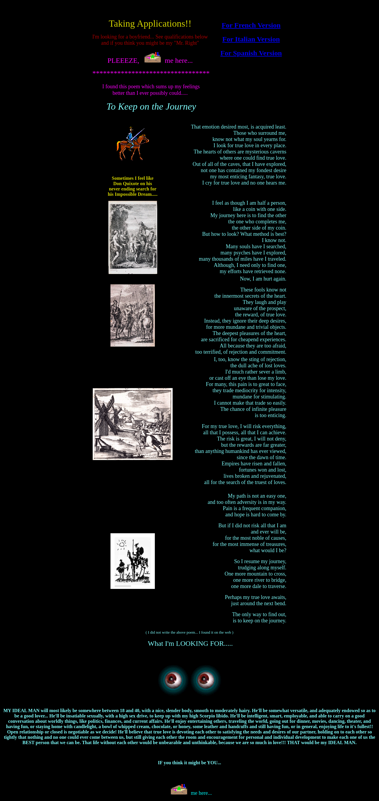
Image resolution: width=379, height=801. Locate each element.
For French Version (250, 25)
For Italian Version (251, 39)
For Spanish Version (251, 53)
